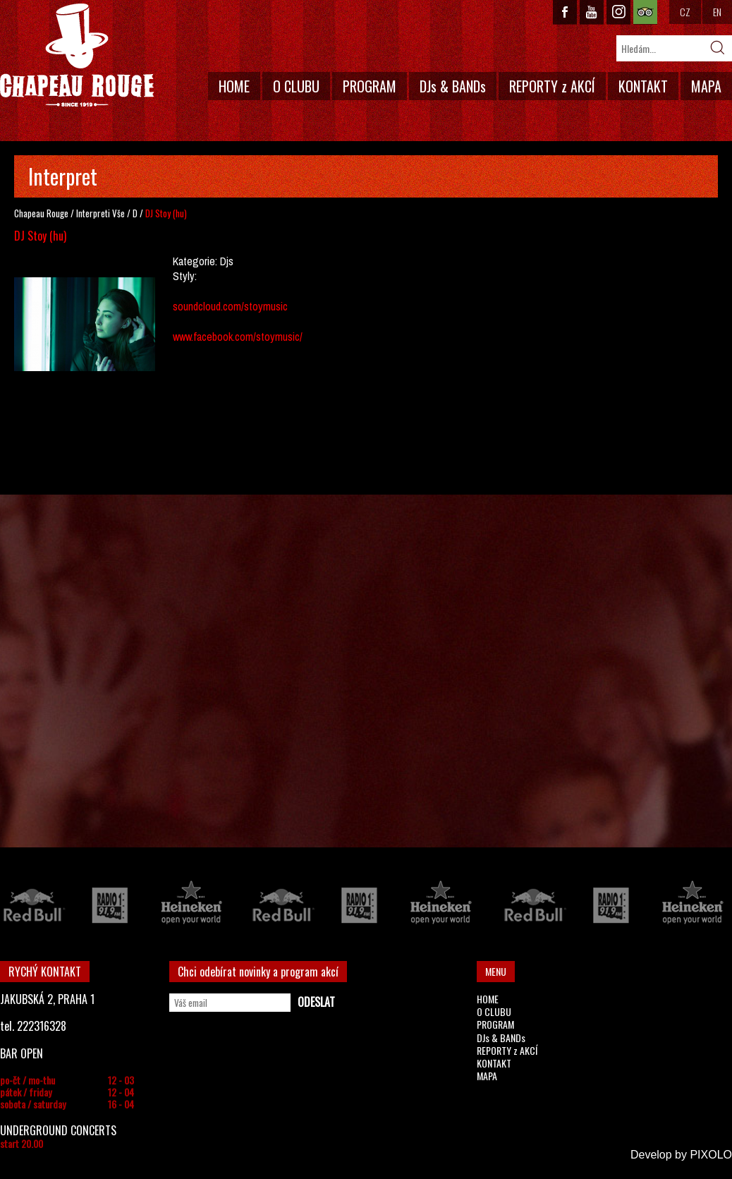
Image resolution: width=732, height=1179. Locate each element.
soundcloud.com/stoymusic (230, 306)
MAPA (706, 86)
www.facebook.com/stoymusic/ (238, 336)
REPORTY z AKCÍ (552, 86)
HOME (234, 86)
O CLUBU (296, 86)
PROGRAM (369, 86)
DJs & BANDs (453, 86)
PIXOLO (711, 1155)
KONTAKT (643, 86)
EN (717, 11)
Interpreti (93, 213)
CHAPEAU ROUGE (77, 55)
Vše (118, 213)
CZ (685, 11)
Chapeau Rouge (41, 213)
